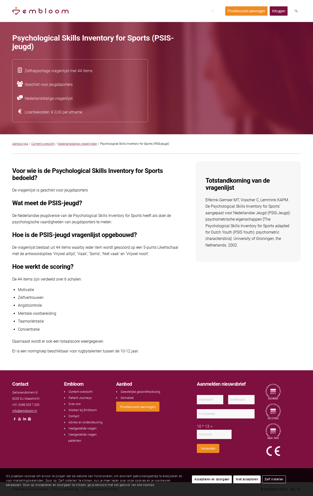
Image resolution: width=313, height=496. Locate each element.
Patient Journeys (80, 398)
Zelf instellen (274, 479)
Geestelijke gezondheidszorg (140, 392)
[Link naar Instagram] (29, 420)
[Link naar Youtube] (19, 420)
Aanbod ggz (20, 144)
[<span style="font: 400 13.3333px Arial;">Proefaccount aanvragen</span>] (137, 407)
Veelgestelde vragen (82, 428)
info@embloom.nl (24, 411)
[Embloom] (40, 11)
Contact (73, 416)
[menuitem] (214, 11)
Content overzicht (43, 144)
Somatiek (127, 398)
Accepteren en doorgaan (211, 479)
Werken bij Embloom (82, 410)
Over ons (74, 404)
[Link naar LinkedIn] (24, 420)
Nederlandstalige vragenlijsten (77, 144)
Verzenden (208, 448)
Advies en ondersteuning (85, 422)
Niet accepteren (247, 479)
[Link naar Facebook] (14, 420)
